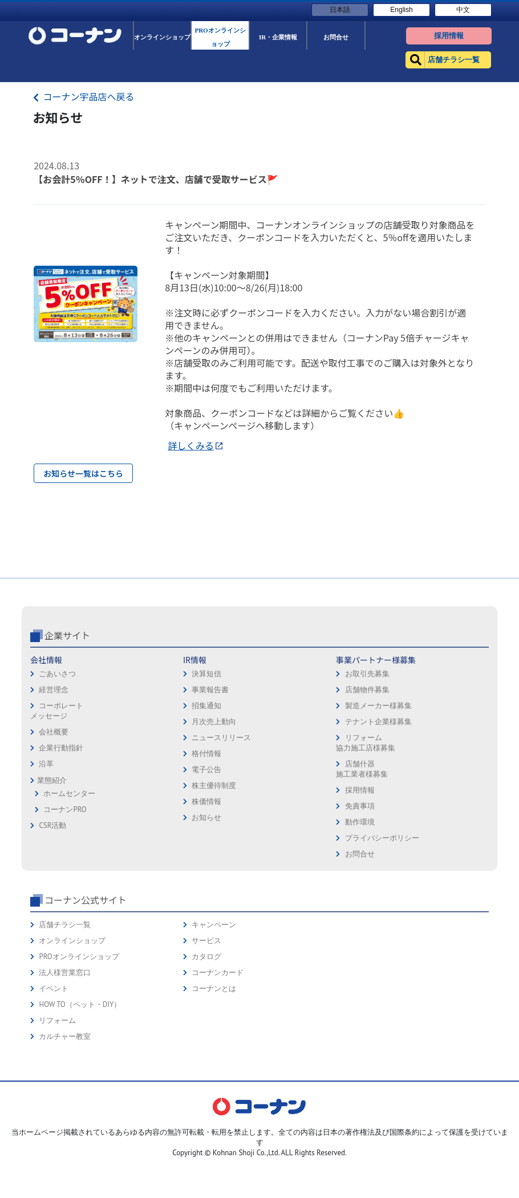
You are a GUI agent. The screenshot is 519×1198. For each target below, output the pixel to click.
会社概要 (53, 812)
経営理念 (53, 770)
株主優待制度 (214, 866)
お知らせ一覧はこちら (83, 473)
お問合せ (360, 934)
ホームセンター (69, 874)
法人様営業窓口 (65, 1053)
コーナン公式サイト (85, 980)
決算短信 (206, 754)
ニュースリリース (221, 818)
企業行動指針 (61, 828)
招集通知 (206, 786)
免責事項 (360, 886)
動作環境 (360, 902)
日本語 (340, 10)
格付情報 (206, 834)
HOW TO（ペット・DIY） (80, 1085)
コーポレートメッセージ (56, 791)
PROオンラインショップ (79, 1037)
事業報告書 (210, 770)
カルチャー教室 (65, 1117)
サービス (206, 1021)
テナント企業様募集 (378, 802)
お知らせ (206, 898)
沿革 (46, 844)
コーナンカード (218, 1053)
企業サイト (67, 715)
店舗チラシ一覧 (65, 1005)
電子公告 (206, 850)
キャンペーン (214, 1005)
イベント (53, 1069)
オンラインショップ (72, 1021)
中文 (463, 10)
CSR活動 (52, 906)
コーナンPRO (64, 890)
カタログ (206, 1037)
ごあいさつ (57, 754)
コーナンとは (214, 1069)
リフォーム (57, 1101)
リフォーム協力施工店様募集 (365, 823)
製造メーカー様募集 (378, 786)
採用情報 (360, 870)
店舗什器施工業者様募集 (362, 849)
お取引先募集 (367, 754)
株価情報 (206, 882)
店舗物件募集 (367, 770)
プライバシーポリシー (382, 918)
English (401, 10)
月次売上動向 (214, 802)
